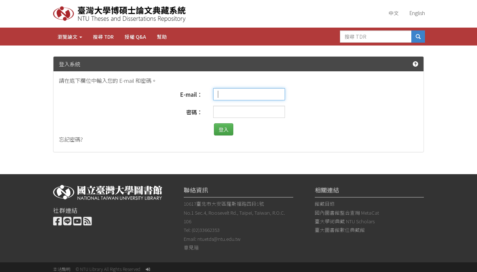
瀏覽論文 (69, 36)
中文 (394, 12)
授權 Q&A (135, 36)
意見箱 (191, 247)
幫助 (162, 36)
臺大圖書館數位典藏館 (340, 229)
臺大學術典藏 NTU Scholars (345, 221)
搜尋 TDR (103, 36)
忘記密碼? (71, 139)
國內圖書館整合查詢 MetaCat (347, 212)
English (417, 12)
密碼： (194, 112)
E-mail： (191, 94)
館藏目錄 (325, 203)
